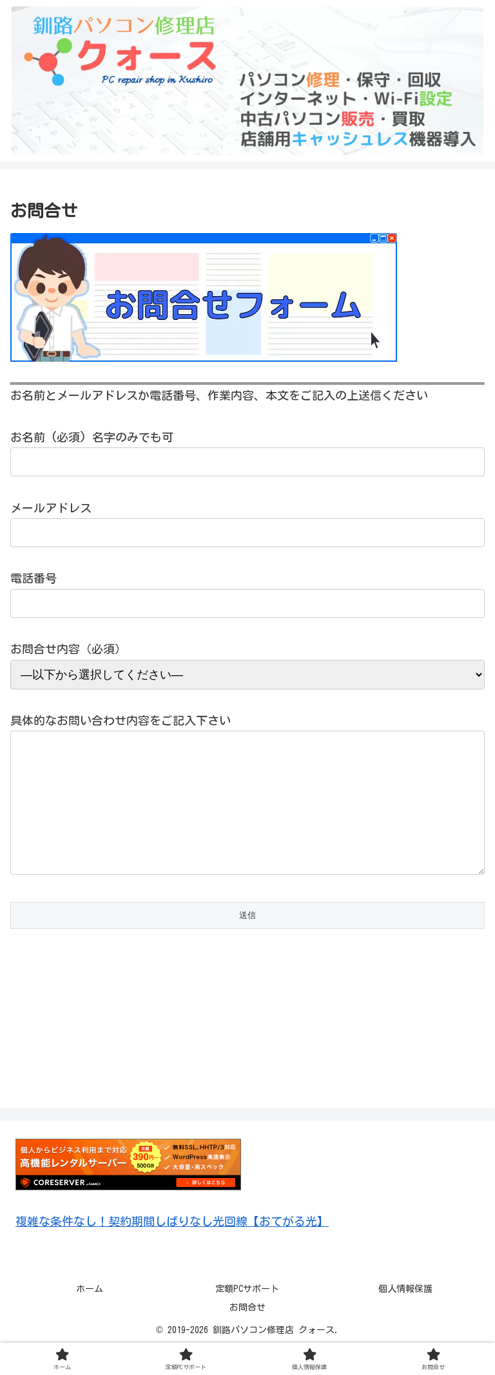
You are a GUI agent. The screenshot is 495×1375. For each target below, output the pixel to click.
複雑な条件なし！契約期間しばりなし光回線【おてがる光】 (172, 1247)
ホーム (89, 1314)
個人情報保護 (405, 1314)
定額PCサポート (247, 1314)
